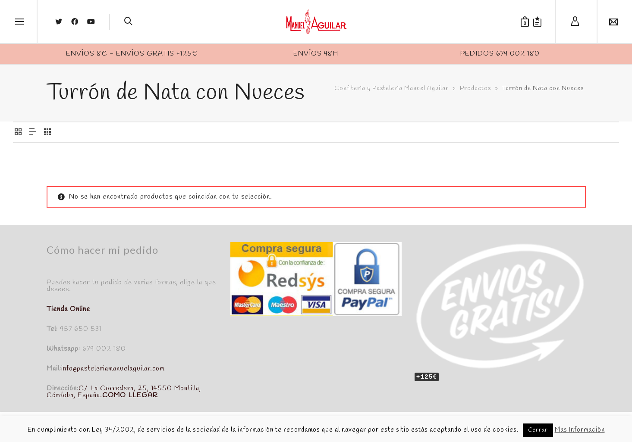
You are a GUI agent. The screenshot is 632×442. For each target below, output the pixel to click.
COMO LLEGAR (130, 395)
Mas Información (580, 430)
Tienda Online (68, 309)
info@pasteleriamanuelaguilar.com (112, 368)
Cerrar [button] (538, 430)
